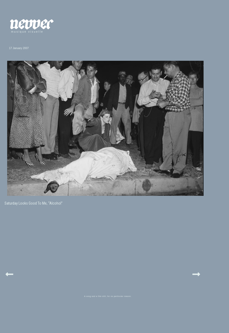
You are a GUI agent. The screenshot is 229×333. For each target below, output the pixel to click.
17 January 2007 (19, 48)
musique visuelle (27, 31)
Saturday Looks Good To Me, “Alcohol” (34, 203)
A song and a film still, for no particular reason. (108, 296)
